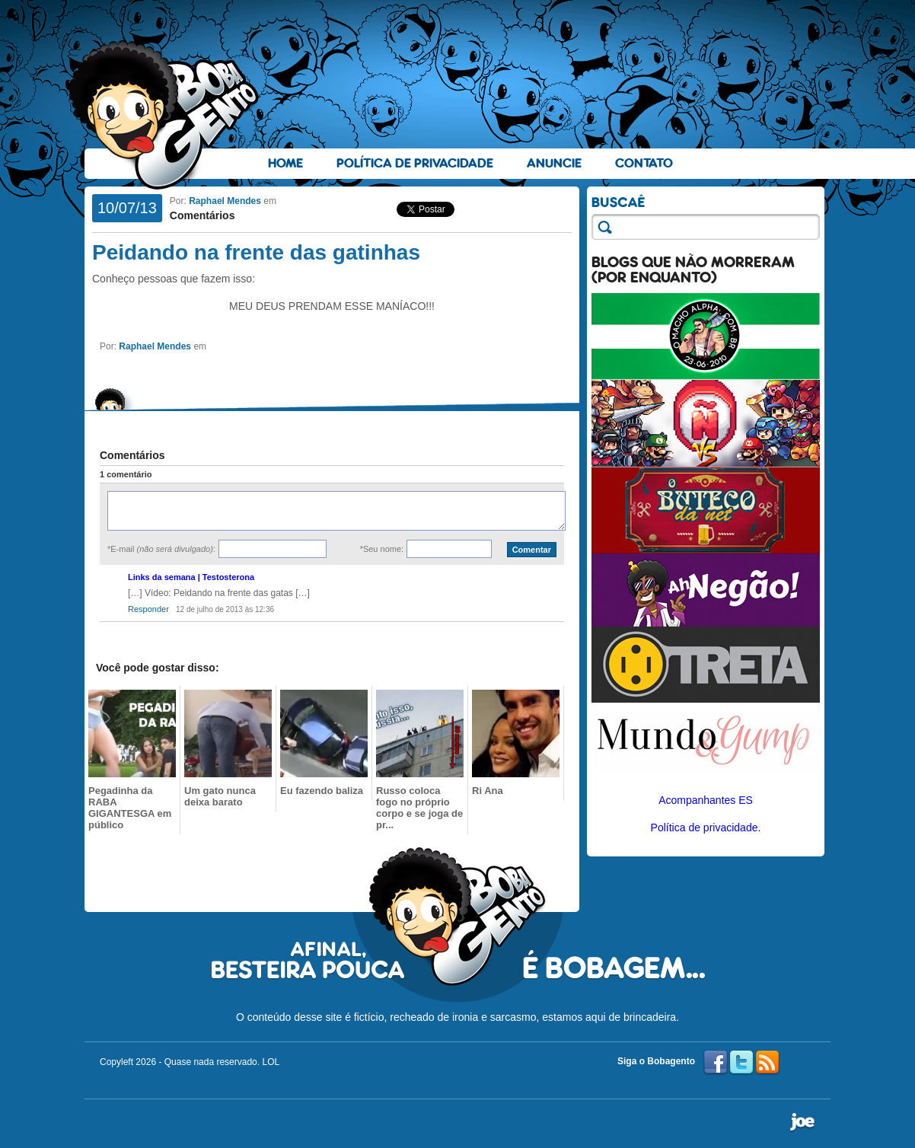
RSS (767, 1063)
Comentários (202, 215)
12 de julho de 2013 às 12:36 (225, 609)
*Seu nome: (381, 548)
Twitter (741, 1063)
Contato (644, 163)
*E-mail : (161, 548)
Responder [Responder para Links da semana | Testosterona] (148, 609)
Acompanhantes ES (705, 800)
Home (285, 163)
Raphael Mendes (225, 201)
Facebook (715, 1063)
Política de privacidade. (706, 827)
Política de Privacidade (414, 163)
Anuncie (554, 163)
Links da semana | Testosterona (191, 577)
